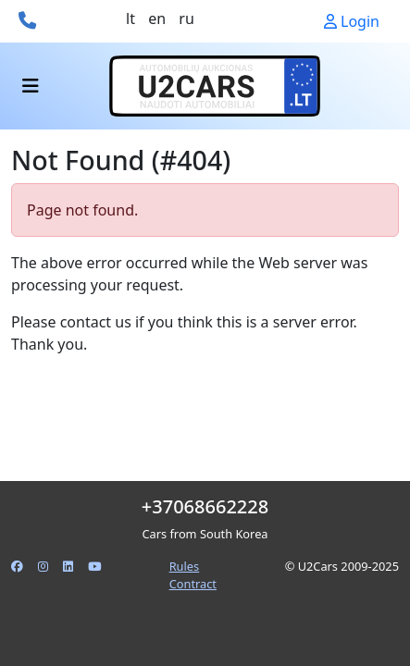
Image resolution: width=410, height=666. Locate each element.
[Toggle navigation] (30, 86)
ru (186, 18)
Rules (184, 566)
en (157, 18)
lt (130, 18)
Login (351, 21)
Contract (193, 583)
